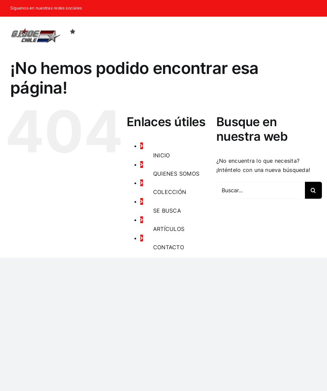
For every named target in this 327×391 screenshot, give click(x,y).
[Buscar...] (260, 190)
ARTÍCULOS (168, 229)
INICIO (161, 155)
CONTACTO (168, 247)
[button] (305, 31)
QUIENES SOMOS (176, 173)
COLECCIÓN (169, 192)
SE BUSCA (167, 210)
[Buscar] (313, 190)
